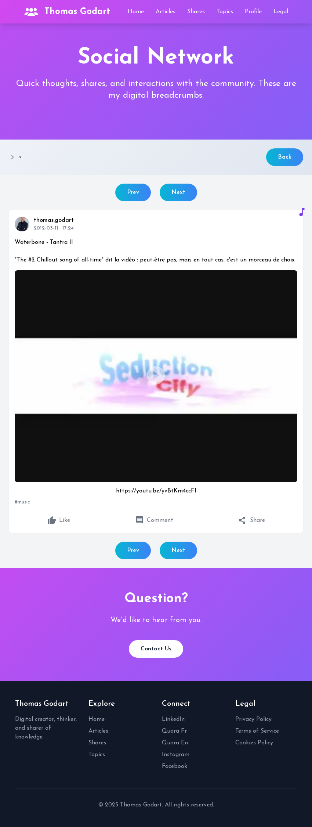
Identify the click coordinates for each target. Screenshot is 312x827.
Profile (253, 12)
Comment (154, 520)
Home (136, 12)
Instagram (175, 755)
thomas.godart (54, 220)
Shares (196, 12)
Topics (225, 12)
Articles (165, 12)
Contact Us (156, 649)
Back (284, 157)
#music (22, 502)
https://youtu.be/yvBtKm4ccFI (156, 491)
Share (251, 520)
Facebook (174, 766)
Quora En (175, 743)
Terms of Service (257, 731)
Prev (133, 192)
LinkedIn (173, 719)
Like (58, 520)
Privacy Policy (253, 719)
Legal (280, 12)
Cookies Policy (254, 743)
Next (178, 192)
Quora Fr (174, 731)
